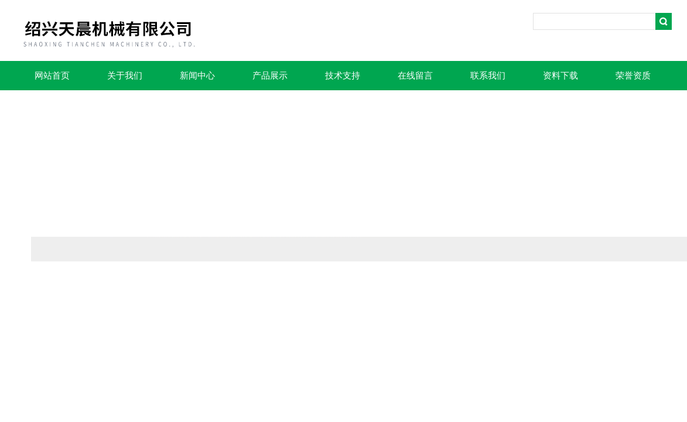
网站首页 (52, 75)
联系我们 (487, 75)
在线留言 (415, 75)
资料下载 (560, 75)
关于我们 (124, 75)
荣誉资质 (633, 75)
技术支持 (342, 75)
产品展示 (270, 75)
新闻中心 (197, 75)
